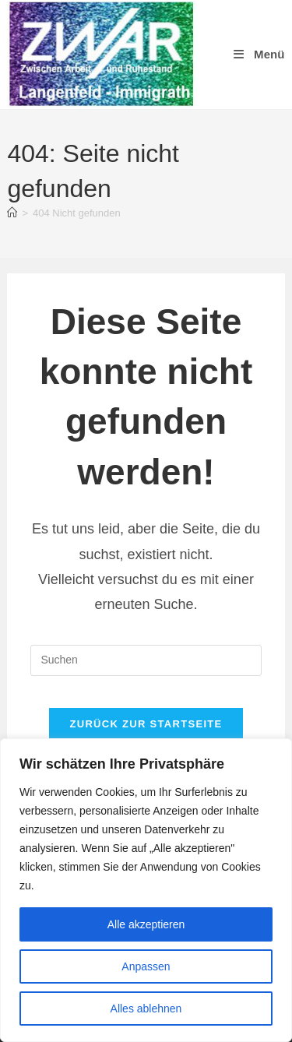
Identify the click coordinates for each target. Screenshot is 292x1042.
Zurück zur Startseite (145, 724)
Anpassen (145, 966)
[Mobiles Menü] (258, 54)
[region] (146, 890)
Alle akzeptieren (146, 924)
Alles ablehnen (146, 1008)
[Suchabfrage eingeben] (145, 660)
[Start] (12, 213)
